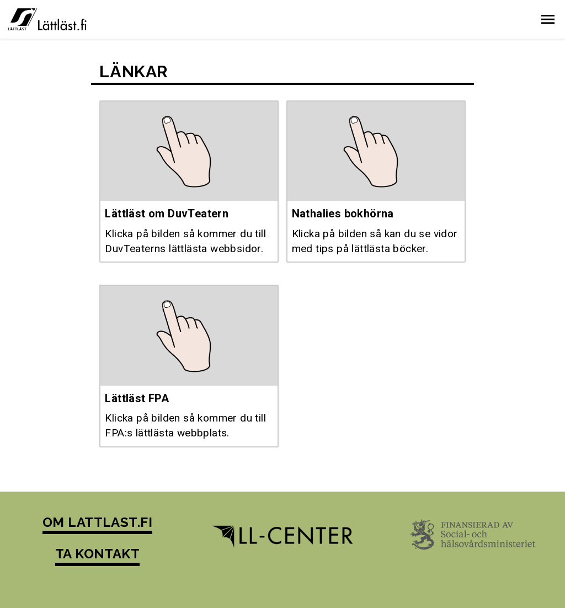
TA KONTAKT (97, 554)
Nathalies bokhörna (343, 213)
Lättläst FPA (137, 398)
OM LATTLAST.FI (97, 522)
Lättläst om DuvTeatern (166, 213)
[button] (548, 19)
